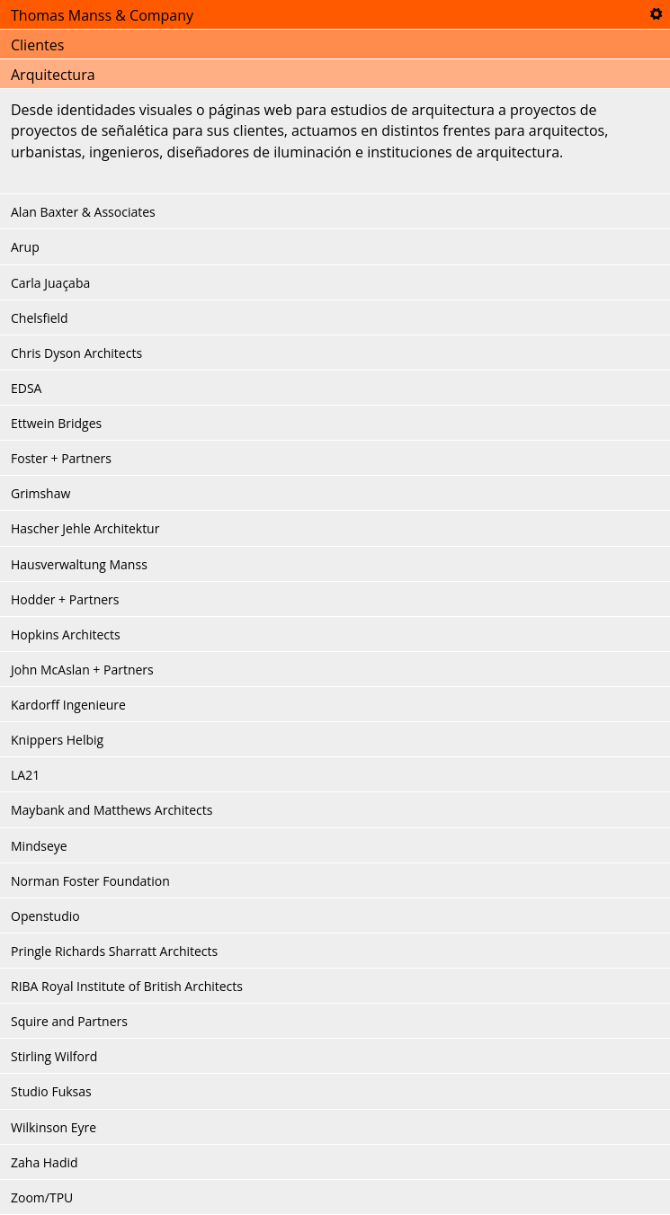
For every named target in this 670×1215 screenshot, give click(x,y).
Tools (655, 14)
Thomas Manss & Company (102, 15)
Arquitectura (53, 75)
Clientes (37, 45)
